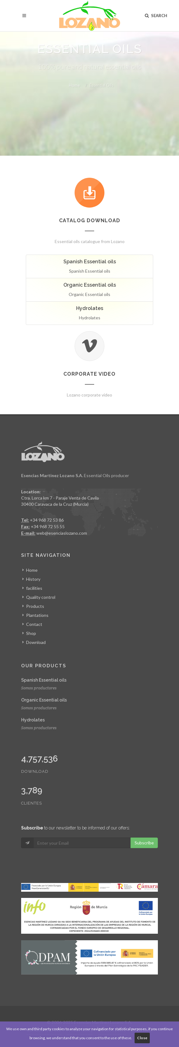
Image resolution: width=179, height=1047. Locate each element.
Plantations (37, 615)
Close (142, 1037)
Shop (31, 633)
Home (74, 85)
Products (35, 606)
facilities (34, 588)
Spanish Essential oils (44, 680)
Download (36, 642)
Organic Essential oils (44, 699)
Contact (34, 624)
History (33, 579)
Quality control (40, 597)
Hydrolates (33, 719)
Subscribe (144, 842)
